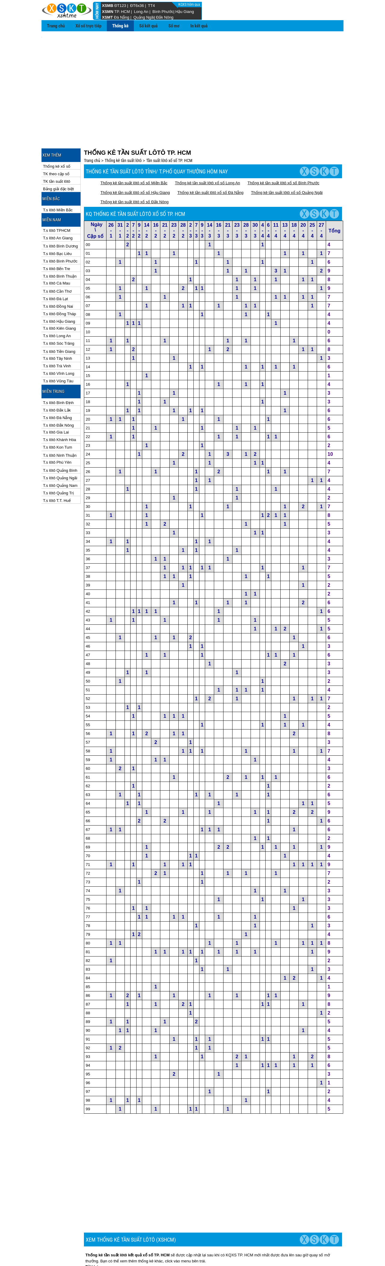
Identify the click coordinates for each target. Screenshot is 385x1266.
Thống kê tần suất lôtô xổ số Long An (207, 156)
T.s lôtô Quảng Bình (60, 443)
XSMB (107, 5)
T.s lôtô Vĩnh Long (58, 346)
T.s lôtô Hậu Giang (59, 294)
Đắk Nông (165, 17)
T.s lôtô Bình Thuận (60, 249)
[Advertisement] (192, 78)
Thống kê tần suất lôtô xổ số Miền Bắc (134, 156)
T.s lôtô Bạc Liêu (57, 226)
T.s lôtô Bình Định (58, 375)
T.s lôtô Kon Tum (57, 420)
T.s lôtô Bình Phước (60, 234)
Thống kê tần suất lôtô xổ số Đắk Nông (134, 175)
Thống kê (120, 26)
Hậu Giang (184, 11)
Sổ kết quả (148, 26)
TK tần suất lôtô (56, 154)
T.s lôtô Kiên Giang (59, 301)
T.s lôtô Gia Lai (56, 405)
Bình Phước (163, 11)
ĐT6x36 (137, 5)
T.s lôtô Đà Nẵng (57, 390)
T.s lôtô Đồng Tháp (59, 287)
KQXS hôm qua (189, 4)
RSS (337, 1251)
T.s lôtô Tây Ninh (57, 331)
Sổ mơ (174, 26)
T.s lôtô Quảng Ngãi (60, 451)
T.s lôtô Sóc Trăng (58, 316)
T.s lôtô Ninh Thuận (60, 428)
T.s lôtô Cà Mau (56, 256)
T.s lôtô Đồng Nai (58, 279)
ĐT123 (120, 5)
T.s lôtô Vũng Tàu (58, 354)
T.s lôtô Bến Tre (56, 241)
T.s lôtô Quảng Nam (60, 458)
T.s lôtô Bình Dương (60, 219)
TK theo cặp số (56, 147)
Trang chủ (56, 26)
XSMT (107, 17)
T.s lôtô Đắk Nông (58, 398)
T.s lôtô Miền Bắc (58, 183)
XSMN (107, 11)
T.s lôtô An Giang (57, 211)
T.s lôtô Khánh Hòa (59, 412)
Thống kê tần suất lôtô (123, 133)
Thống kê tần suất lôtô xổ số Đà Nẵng (210, 165)
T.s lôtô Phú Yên (57, 435)
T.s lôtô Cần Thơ (57, 264)
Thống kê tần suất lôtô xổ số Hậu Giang (135, 165)
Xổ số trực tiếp (88, 26)
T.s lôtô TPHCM (56, 203)
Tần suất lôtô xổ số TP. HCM (169, 133)
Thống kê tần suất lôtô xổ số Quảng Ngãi (287, 165)
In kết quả (199, 26)
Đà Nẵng (121, 17)
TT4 (151, 5)
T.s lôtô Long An (57, 308)
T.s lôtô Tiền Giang (59, 324)
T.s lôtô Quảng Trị (58, 466)
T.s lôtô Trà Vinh (57, 339)
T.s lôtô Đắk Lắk (57, 383)
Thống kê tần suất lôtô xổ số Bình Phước (283, 156)
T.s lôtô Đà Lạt (55, 271)
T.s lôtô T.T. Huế (57, 473)
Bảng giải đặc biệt (58, 162)
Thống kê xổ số (56, 139)
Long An (141, 11)
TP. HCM (122, 11)
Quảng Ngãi (143, 17)
